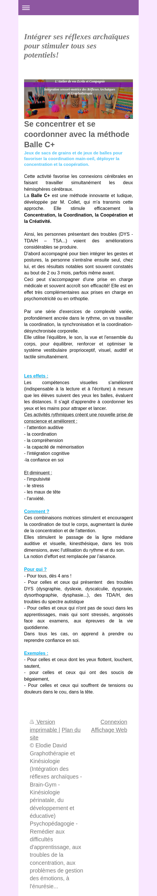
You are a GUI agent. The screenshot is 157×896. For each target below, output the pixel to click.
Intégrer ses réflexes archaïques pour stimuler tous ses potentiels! (76, 45)
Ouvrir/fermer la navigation (78, 7)
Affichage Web (109, 730)
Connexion (114, 722)
